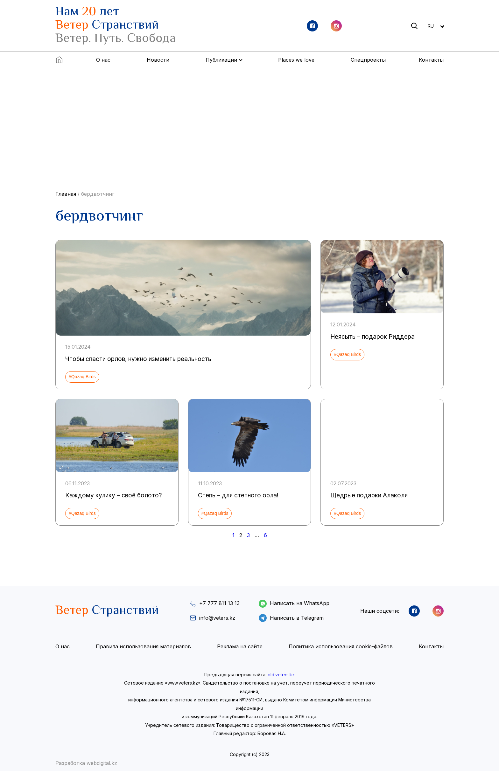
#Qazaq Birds (82, 376)
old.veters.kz (281, 674)
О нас (103, 60)
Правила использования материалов (143, 647)
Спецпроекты (368, 60)
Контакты (431, 60)
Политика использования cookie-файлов (341, 647)
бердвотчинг (97, 194)
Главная (65, 194)
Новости (158, 60)
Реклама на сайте (240, 647)
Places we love (296, 60)
